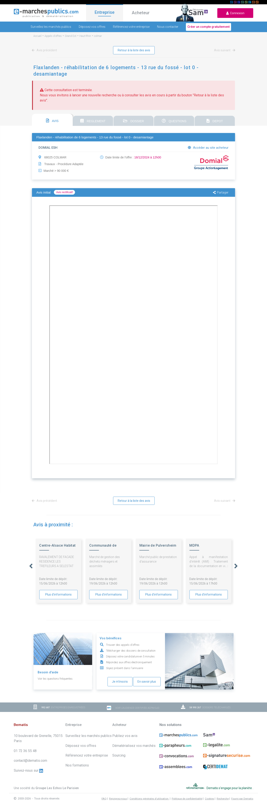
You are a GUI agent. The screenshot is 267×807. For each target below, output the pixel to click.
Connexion (235, 13)
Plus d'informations (58, 594)
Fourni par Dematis (242, 798)
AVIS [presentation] (52, 121)
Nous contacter (167, 26)
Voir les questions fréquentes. (55, 678)
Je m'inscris (120, 681)
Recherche (223, 798)
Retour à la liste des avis (134, 50)
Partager (220, 192)
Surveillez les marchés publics (51, 26)
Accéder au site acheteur (208, 148)
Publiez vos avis (124, 736)
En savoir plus (146, 681)
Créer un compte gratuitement (208, 26)
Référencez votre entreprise (131, 26)
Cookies (209, 798)
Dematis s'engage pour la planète (230, 788)
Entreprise (104, 12)
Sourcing (118, 755)
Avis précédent (45, 50)
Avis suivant (224, 50)
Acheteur (141, 12)
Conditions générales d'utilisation (149, 798)
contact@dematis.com (30, 761)
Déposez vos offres (92, 26)
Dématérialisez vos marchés (134, 746)
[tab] (52, 120)
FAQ (104, 798)
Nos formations (77, 765)
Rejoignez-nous (118, 798)
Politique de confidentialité (187, 798)
